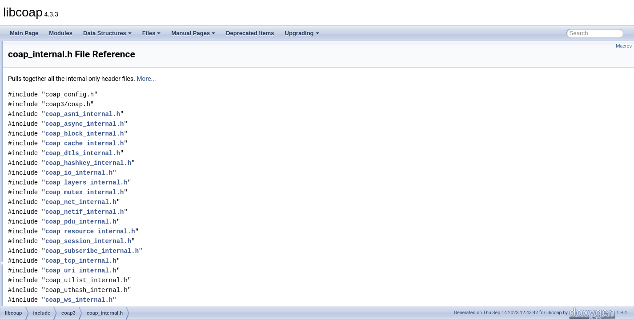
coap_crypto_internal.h (77, 99)
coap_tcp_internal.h (192, 260)
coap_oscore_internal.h (78, 285)
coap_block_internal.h (77, 70)
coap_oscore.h (68, 275)
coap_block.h (66, 60)
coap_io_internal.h (72, 197)
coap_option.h (67, 266)
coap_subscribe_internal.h (203, 251)
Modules (60, 33)
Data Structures (107, 33)
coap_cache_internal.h (77, 90)
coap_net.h (64, 236)
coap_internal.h (69, 178)
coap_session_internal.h (199, 241)
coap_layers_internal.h (77, 207)
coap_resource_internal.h (201, 231)
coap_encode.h (69, 139)
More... (257, 78)
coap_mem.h (66, 217)
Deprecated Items (250, 33)
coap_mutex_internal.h (77, 227)
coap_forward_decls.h (77, 158)
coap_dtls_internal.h (74, 129)
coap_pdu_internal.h (75, 305)
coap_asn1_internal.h (193, 114)
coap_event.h (67, 148)
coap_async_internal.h (77, 51)
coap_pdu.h (65, 295)
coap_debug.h (67, 109)
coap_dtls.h (64, 119)
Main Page (24, 33)
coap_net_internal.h (74, 246)
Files (151, 33)
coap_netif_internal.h (75, 256)
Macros (624, 46)
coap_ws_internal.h (190, 300)
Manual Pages (193, 33)
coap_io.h (62, 187)
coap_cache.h (67, 80)
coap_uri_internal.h (192, 270)
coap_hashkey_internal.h (80, 168)
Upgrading (302, 33)
